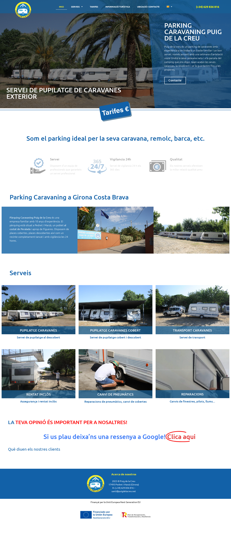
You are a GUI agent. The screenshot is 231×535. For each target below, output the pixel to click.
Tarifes (94, 6)
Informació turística (117, 6)
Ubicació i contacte (148, 6)
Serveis (77, 6)
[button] (175, 80)
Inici (61, 6)
